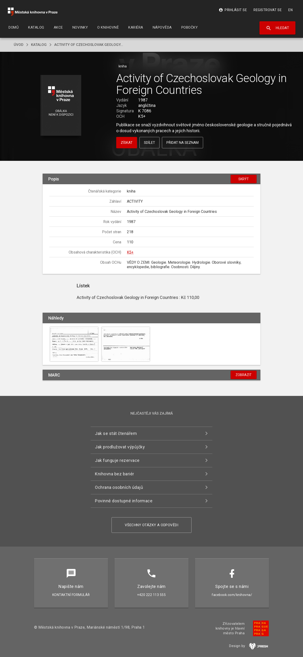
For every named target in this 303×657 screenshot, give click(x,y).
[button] (61, 105)
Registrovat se (268, 10)
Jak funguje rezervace (117, 460)
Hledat (277, 28)
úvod (18, 45)
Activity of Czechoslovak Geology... (88, 45)
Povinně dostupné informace (123, 500)
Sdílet (149, 142)
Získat (127, 142)
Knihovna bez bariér (114, 473)
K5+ (130, 252)
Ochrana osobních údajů (119, 487)
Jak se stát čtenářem (116, 433)
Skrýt (243, 179)
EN (290, 10)
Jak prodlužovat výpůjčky (120, 446)
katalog (39, 45)
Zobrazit (244, 375)
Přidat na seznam (182, 142)
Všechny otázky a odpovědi (151, 525)
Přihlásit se (233, 10)
